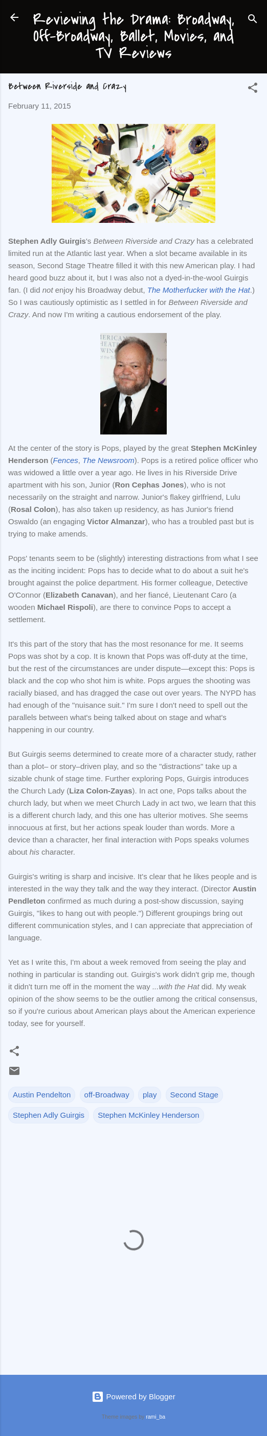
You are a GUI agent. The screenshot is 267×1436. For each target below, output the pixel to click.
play (150, 1094)
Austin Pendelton (42, 1094)
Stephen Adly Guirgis (48, 1115)
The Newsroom (108, 460)
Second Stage (194, 1094)
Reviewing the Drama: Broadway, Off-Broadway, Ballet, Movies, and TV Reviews (133, 36)
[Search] (253, 20)
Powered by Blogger (133, 1396)
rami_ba (155, 1417)
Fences (65, 460)
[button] (253, 89)
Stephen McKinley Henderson (148, 1115)
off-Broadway (106, 1094)
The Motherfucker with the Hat (198, 290)
